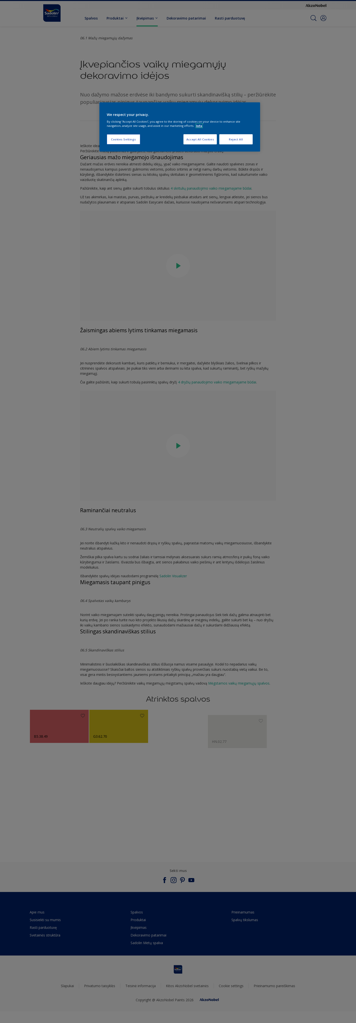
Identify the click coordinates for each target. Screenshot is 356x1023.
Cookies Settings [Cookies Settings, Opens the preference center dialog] (123, 139)
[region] (179, 127)
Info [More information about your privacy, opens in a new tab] (199, 126)
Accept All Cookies (200, 139)
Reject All (236, 139)
